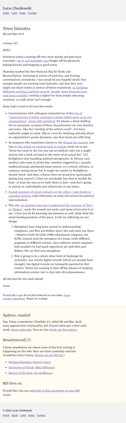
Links (14, 13)
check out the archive (63, 329)
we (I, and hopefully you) (33, 60)
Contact (32, 13)
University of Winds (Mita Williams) (32, 367)
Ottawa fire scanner (75, 142)
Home (6, 415)
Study (6, 13)
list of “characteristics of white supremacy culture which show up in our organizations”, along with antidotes (50, 117)
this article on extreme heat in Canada (42, 146)
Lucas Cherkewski (17, 8)
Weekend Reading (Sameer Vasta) (30, 362)
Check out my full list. (50, 355)
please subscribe (21, 329)
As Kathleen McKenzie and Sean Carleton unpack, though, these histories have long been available (45, 91)
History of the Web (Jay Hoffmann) (31, 373)
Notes (22, 13)
